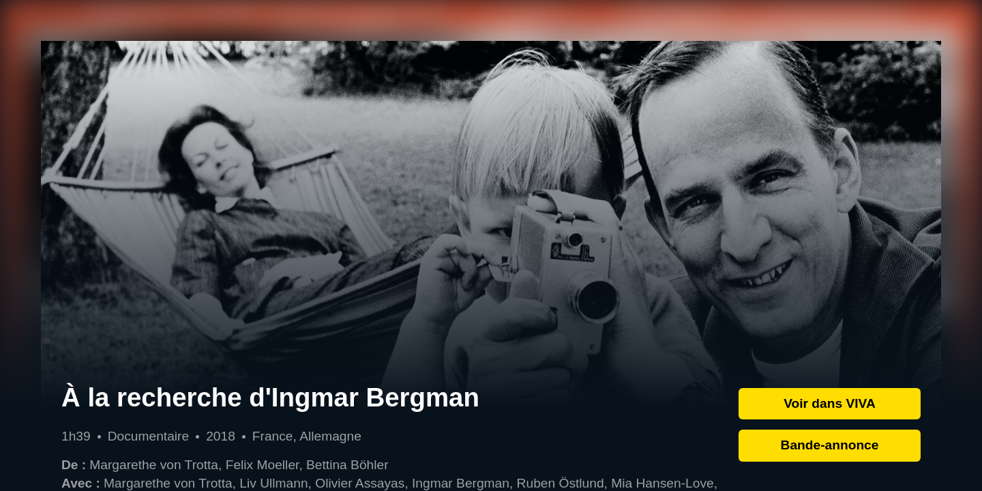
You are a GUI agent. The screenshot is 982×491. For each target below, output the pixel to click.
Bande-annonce (830, 445)
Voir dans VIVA (830, 403)
